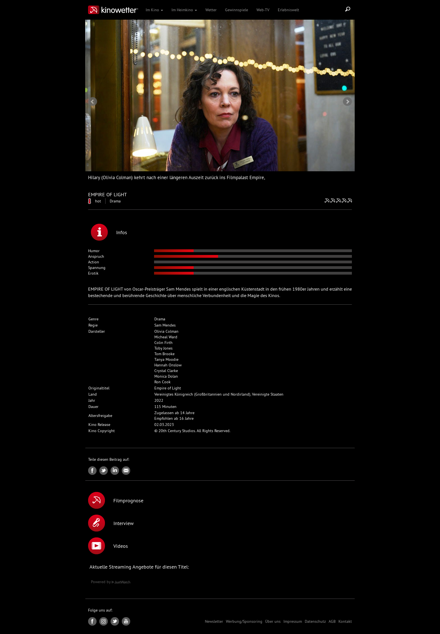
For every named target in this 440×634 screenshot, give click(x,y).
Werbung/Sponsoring (244, 621)
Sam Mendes (165, 325)
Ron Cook (162, 381)
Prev (92, 101)
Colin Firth (163, 342)
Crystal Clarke (166, 370)
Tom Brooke (164, 353)
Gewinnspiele (236, 9)
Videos (108, 545)
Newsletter (214, 621)
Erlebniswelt (288, 9)
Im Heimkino (184, 9)
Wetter (211, 9)
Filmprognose (115, 500)
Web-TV (262, 9)
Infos (109, 232)
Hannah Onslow (168, 365)
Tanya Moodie (166, 359)
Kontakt (345, 621)
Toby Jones (163, 348)
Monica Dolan (166, 376)
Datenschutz (315, 621)
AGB (332, 621)
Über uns (273, 621)
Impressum (292, 621)
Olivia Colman (166, 331)
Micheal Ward (165, 336)
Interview (111, 523)
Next (347, 101)
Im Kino (154, 9)
